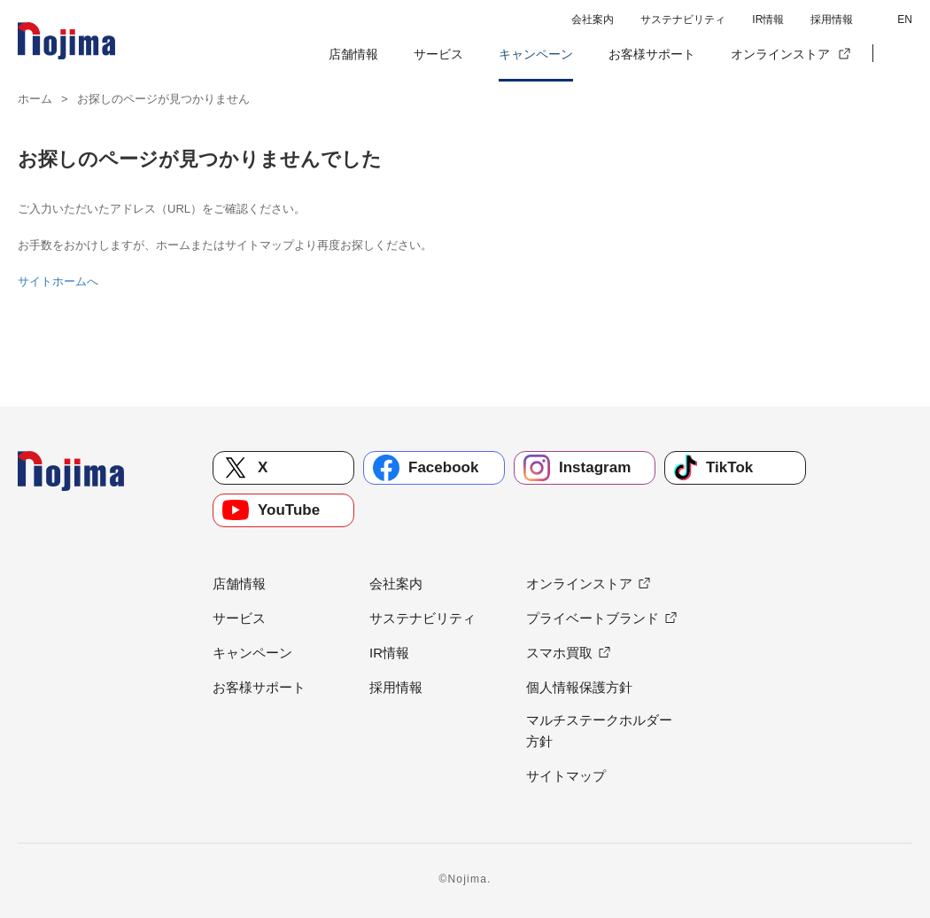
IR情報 (768, 19)
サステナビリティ (682, 19)
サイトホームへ (58, 281)
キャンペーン (536, 54)
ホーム (35, 98)
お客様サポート (651, 54)
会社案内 (592, 19)
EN (904, 19)
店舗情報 (353, 54)
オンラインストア (780, 54)
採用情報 (831, 19)
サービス (438, 54)
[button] (899, 54)
